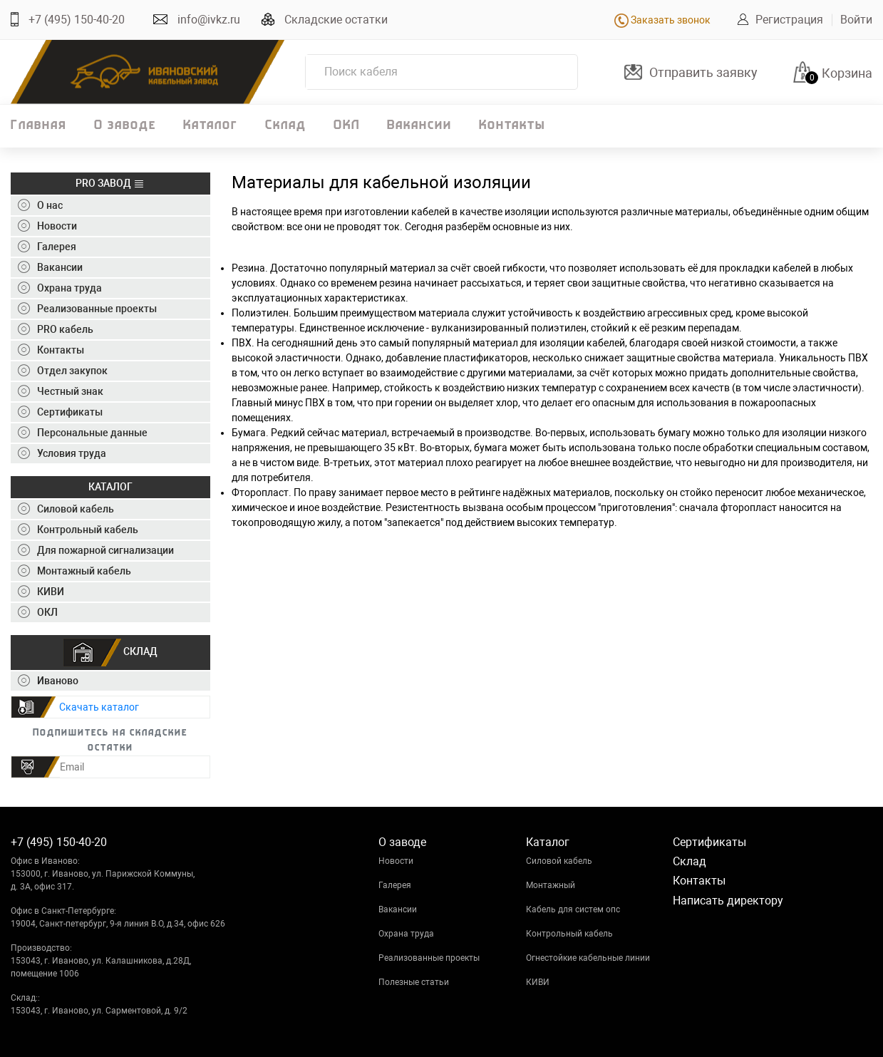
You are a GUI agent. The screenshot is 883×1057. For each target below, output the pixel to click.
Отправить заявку (703, 72)
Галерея (394, 885)
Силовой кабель (559, 861)
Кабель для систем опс (573, 909)
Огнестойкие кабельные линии (588, 958)
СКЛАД (110, 652)
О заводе (125, 126)
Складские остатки (336, 19)
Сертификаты (709, 842)
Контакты (512, 126)
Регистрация (789, 19)
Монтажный (550, 885)
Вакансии (419, 126)
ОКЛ (347, 126)
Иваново (48, 680)
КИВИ (537, 982)
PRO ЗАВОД (110, 183)
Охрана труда (406, 934)
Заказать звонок (662, 20)
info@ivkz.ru (208, 19)
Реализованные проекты (429, 958)
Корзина (847, 73)
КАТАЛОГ (110, 487)
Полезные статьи (413, 982)
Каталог (210, 126)
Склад (285, 126)
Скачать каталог (99, 707)
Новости (395, 861)
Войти (856, 19)
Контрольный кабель (569, 934)
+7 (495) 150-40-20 (77, 19)
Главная (39, 126)
